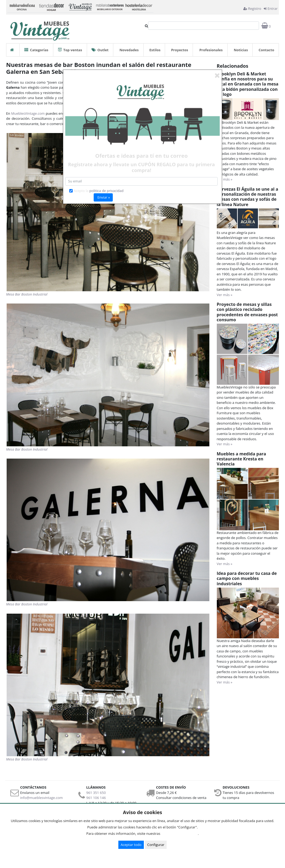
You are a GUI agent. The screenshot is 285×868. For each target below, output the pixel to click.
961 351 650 (96, 792)
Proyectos (179, 50)
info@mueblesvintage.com (41, 797)
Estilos (155, 50)
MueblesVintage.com (28, 113)
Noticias (241, 50)
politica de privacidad (106, 190)
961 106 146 (96, 797)
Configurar (156, 844)
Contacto (266, 50)
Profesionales (211, 50)
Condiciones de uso (180, 833)
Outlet (100, 48)
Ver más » (224, 179)
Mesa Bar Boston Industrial (27, 294)
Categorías (36, 48)
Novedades (129, 50)
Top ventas (70, 48)
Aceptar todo (131, 844)
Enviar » (103, 197)
